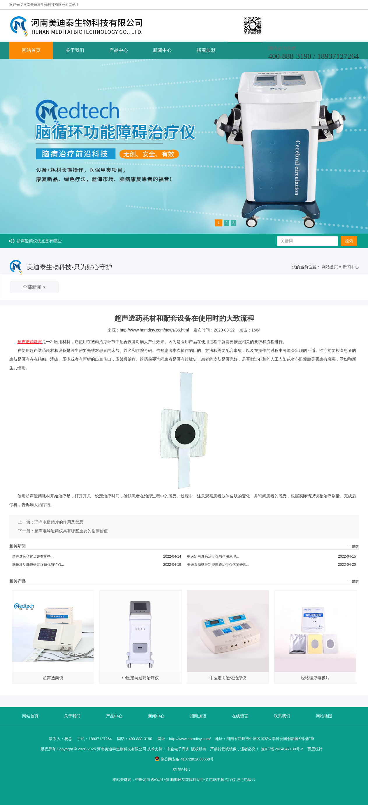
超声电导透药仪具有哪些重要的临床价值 (71, 531)
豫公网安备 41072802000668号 (184, 759)
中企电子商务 (178, 749)
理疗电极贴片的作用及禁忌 (58, 522)
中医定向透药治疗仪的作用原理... (271, 556)
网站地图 (324, 716)
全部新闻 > (34, 287)
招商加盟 (206, 50)
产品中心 (118, 50)
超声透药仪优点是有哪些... (96, 556)
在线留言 (240, 716)
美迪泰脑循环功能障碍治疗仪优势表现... (271, 564)
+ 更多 (354, 546)
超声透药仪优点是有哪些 (39, 241)
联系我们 (282, 716)
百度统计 (315, 749)
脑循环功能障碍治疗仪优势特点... (96, 564)
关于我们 (75, 50)
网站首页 (31, 50)
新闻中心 (162, 50)
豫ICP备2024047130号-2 (282, 749)
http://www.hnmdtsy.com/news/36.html (154, 330)
